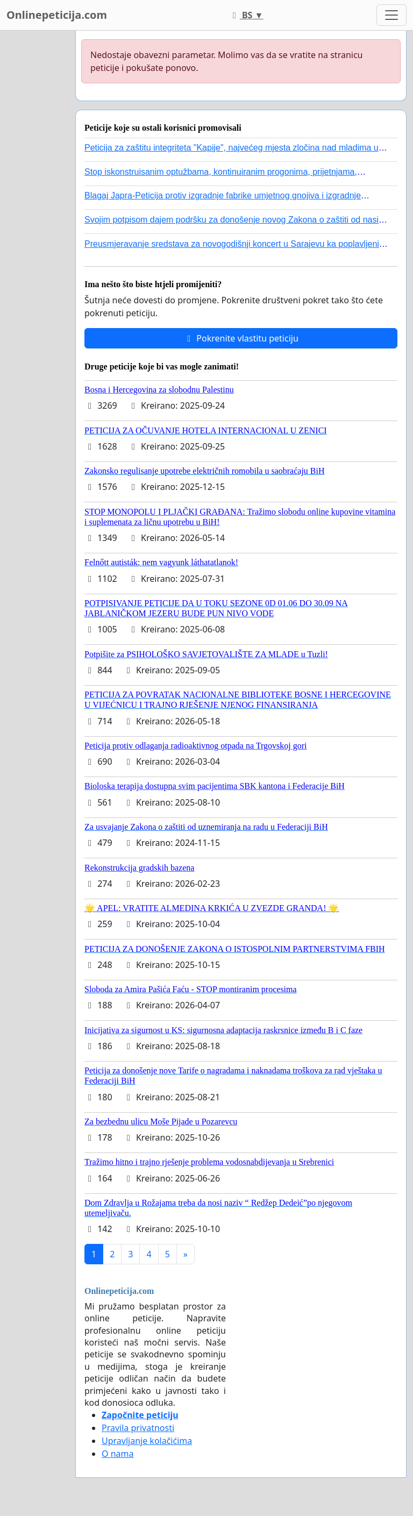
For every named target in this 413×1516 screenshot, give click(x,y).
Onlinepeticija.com (56, 15)
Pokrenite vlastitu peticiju (240, 338)
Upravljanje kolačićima (147, 1441)
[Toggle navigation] (391, 15)
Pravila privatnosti (138, 1428)
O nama (117, 1454)
